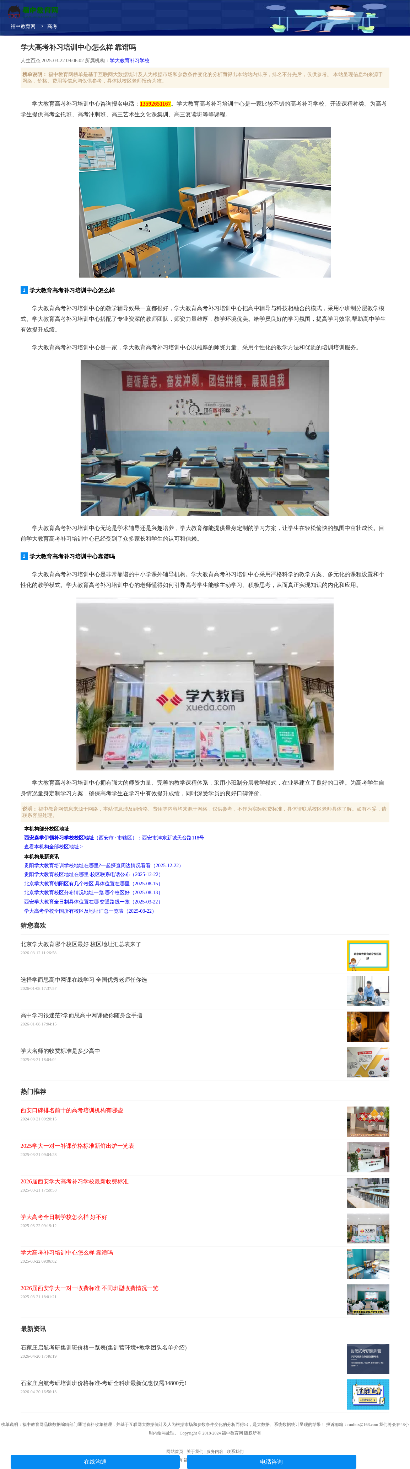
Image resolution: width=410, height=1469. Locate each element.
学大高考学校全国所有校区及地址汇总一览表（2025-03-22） (90, 911)
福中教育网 (23, 26)
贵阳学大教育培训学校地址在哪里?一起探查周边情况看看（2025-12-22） (104, 865)
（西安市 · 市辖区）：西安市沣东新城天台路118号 (114, 837)
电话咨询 (271, 1462)
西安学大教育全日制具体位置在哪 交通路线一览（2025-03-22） (93, 902)
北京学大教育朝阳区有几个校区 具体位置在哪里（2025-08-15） (93, 883)
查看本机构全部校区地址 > (53, 846)
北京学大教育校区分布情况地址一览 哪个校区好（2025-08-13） (93, 892)
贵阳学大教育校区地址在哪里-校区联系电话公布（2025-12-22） (93, 874)
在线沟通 (95, 1462)
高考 (52, 26)
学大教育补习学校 (130, 60)
